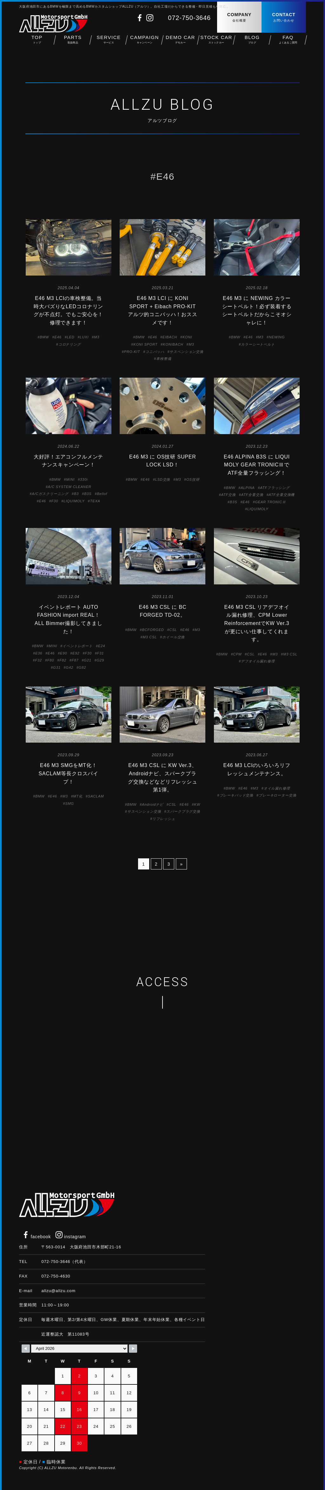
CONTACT (283, 17)
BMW (44, 337)
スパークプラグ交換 (183, 811)
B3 (76, 494)
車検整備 (163, 359)
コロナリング (69, 344)
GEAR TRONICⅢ (270, 502)
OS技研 (192, 479)
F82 (62, 660)
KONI (187, 337)
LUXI (84, 337)
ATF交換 (228, 495)
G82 (82, 667)
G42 (69, 667)
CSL (173, 630)
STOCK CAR (216, 44)
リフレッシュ (163, 819)
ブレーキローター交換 (277, 795)
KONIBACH (173, 344)
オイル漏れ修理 (277, 788)
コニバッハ (154, 352)
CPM (237, 654)
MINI (70, 479)
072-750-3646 (189, 17)
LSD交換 (162, 479)
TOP (37, 44)
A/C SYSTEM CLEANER (69, 487)
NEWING (277, 337)
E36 (38, 653)
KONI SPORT (145, 344)
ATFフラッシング (275, 488)
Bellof (102, 494)
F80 (50, 660)
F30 (54, 501)
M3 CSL (150, 637)
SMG (69, 803)
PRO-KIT (132, 352)
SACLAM (96, 796)
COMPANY (239, 17)
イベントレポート (78, 646)
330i (84, 479)
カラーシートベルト (258, 344)
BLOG (252, 44)
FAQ (288, 44)
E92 (75, 653)
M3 (96, 337)
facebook (36, 1236)
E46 (58, 337)
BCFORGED (153, 630)
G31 (56, 667)
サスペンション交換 (186, 352)
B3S (87, 494)
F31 (100, 653)
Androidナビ (152, 804)
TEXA (95, 501)
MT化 (78, 796)
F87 (75, 660)
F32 (38, 660)
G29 (100, 660)
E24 (101, 646)
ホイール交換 (173, 637)
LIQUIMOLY (73, 501)
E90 (63, 653)
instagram (71, 1236)
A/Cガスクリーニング (50, 494)
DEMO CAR (180, 44)
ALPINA (248, 488)
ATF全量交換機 (282, 495)
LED (71, 337)
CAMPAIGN (144, 44)
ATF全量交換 (252, 495)
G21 (87, 660)
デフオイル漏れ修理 (258, 661)
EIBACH (169, 337)
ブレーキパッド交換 (237, 795)
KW (197, 804)
